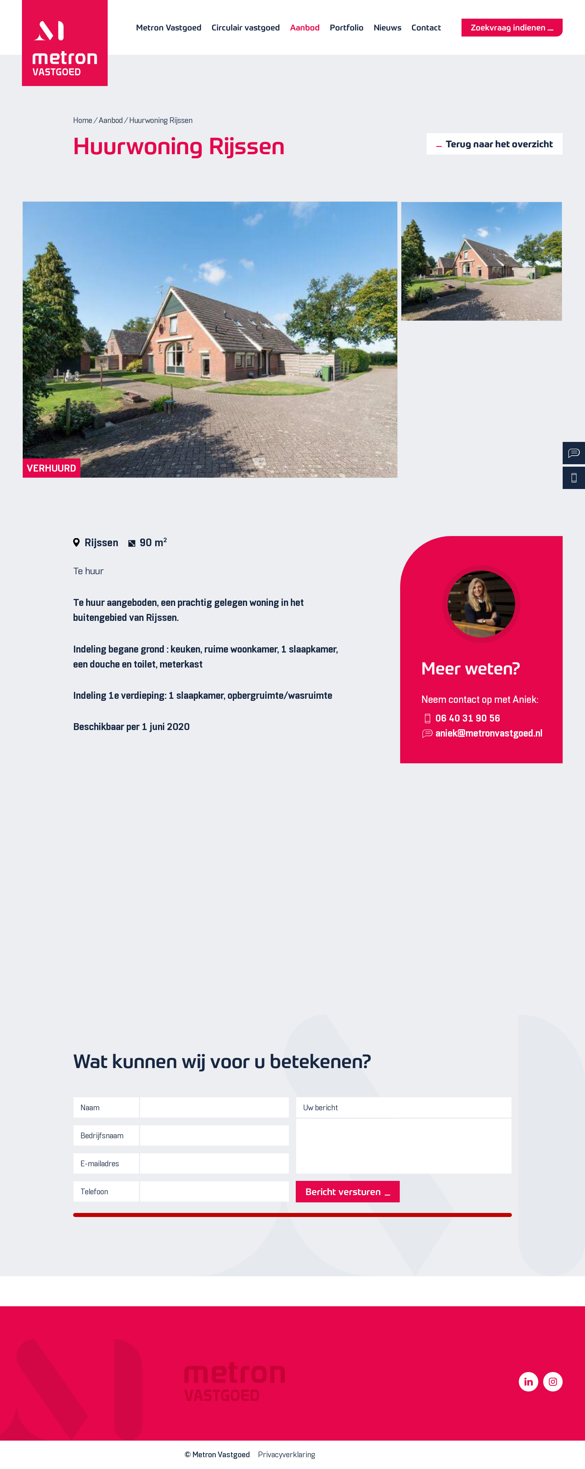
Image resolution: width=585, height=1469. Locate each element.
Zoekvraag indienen (508, 27)
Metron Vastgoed (169, 27)
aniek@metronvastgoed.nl (489, 733)
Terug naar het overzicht (499, 144)
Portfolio (347, 27)
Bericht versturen (343, 1192)
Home (82, 120)
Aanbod (305, 27)
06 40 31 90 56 (468, 718)
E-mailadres (99, 1163)
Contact (426, 27)
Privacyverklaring (286, 1454)
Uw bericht (320, 1107)
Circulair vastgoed (246, 27)
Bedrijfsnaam (102, 1135)
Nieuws (387, 27)
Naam (90, 1107)
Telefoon (94, 1191)
